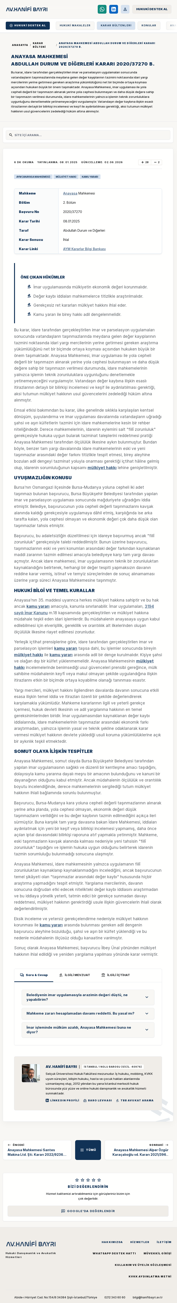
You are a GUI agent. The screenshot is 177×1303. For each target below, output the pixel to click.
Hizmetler (139, 1242)
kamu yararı (38, 606)
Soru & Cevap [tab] (34, 975)
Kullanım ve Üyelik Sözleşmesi (143, 1265)
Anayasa (70, 193)
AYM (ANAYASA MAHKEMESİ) (33, 176)
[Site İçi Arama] (91, 135)
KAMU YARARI (90, 176)
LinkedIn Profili (63, 1100)
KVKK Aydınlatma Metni (150, 1276)
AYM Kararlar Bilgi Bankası (84, 249)
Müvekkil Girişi (158, 1253)
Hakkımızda (112, 1242)
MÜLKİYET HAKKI (66, 176)
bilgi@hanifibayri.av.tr (148, 1297)
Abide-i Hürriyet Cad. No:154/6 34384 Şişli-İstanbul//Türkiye (55, 1297)
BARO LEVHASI (97, 1101)
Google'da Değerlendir (88, 1211)
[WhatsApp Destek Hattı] (102, 9)
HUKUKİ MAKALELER (75, 25)
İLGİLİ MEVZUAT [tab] (74, 975)
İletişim (164, 1242)
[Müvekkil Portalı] (125, 9)
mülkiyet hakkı (102, 467)
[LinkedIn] (113, 9)
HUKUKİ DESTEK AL (27, 25)
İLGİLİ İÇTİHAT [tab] (115, 975)
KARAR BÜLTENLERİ (116, 25)
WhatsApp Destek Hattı (114, 1253)
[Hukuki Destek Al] (151, 9)
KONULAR (149, 25)
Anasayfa (20, 45)
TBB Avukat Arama (135, 1101)
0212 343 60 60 (114, 1297)
